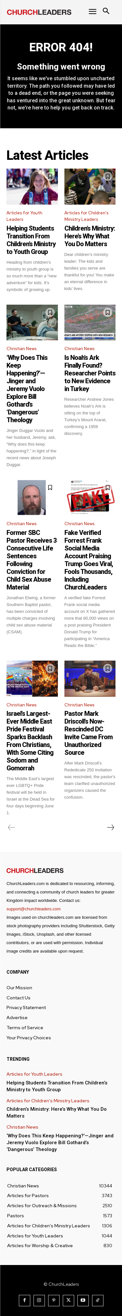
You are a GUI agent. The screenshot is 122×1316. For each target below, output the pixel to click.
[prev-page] (12, 827)
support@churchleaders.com (34, 908)
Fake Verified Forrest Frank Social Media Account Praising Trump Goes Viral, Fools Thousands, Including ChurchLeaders (88, 560)
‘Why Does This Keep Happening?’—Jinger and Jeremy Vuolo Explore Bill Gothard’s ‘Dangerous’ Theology (27, 389)
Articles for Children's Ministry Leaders (86, 216)
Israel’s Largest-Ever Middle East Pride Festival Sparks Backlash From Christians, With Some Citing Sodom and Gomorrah (30, 741)
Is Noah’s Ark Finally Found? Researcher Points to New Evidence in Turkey (89, 373)
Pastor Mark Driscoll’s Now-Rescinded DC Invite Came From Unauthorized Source (88, 733)
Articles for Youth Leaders (24, 216)
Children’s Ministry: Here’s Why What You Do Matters (89, 236)
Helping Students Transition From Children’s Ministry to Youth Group (31, 240)
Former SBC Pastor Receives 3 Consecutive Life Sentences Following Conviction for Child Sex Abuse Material (32, 560)
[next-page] (110, 827)
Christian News (21, 348)
